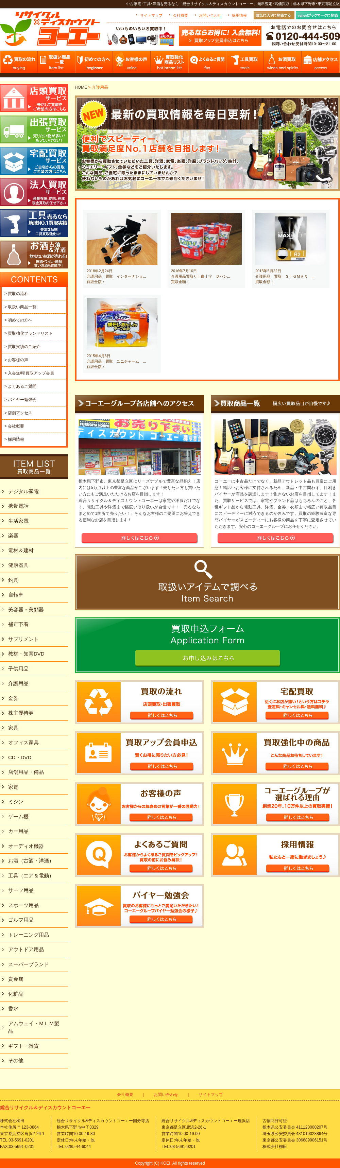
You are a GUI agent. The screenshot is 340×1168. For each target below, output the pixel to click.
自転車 (15, 594)
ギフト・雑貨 (23, 1046)
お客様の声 (132, 64)
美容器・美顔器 (26, 609)
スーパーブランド (28, 964)
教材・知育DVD (26, 654)
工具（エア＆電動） (31, 875)
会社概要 (180, 15)
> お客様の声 (16, 360)
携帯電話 (18, 506)
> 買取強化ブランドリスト (28, 333)
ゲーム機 (18, 816)
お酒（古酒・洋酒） (31, 861)
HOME (81, 87)
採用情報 (239, 15)
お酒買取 (283, 64)
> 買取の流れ (16, 293)
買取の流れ (19, 64)
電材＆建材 (21, 550)
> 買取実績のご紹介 (22, 346)
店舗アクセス (321, 64)
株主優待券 (21, 713)
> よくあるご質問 (20, 386)
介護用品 (18, 683)
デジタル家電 (23, 491)
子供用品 (18, 669)
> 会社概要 (14, 426)
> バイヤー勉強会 (20, 399)
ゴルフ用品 (21, 920)
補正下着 (18, 624)
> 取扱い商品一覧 (20, 306)
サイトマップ (151, 15)
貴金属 (15, 979)
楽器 (13, 535)
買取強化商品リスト (170, 64)
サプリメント (23, 639)
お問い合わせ (210, 15)
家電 (13, 787)
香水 (13, 1008)
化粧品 (15, 994)
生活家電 (18, 521)
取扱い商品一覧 (56, 64)
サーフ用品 (21, 890)
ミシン (15, 801)
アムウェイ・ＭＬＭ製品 (33, 1027)
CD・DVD (19, 757)
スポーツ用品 (23, 905)
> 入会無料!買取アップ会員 (29, 373)
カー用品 (18, 831)
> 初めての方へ (18, 320)
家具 (13, 728)
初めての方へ (94, 64)
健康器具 (18, 565)
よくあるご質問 (207, 64)
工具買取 (245, 64)
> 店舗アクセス (18, 413)
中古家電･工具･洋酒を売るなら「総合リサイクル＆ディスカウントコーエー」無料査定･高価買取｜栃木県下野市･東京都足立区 (233, 4)
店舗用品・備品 (26, 772)
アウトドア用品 (26, 949)
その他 (15, 1060)
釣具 (13, 580)
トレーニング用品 (28, 935)
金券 (13, 698)
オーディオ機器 (26, 846)
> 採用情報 (14, 439)
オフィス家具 (23, 742)
